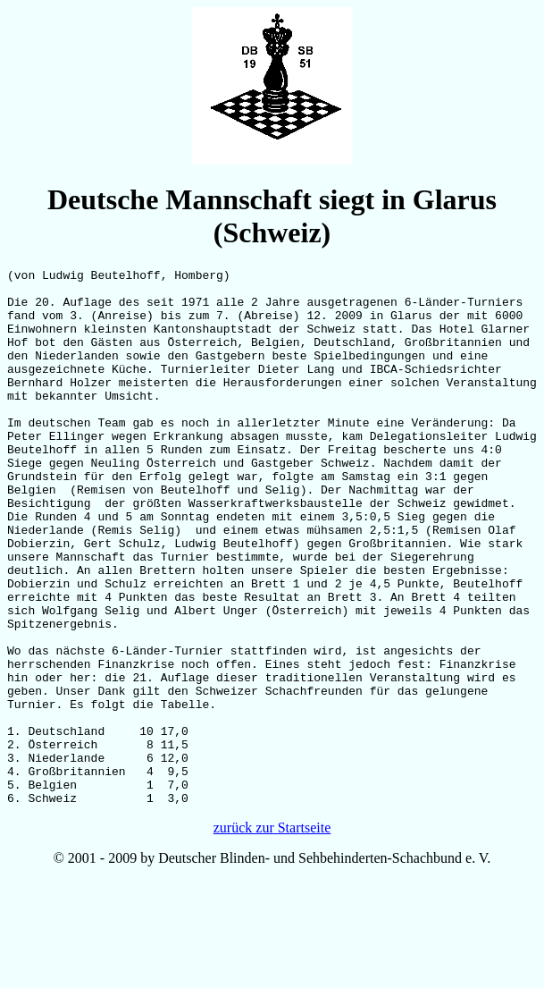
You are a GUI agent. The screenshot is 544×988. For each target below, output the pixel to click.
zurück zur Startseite (272, 934)
